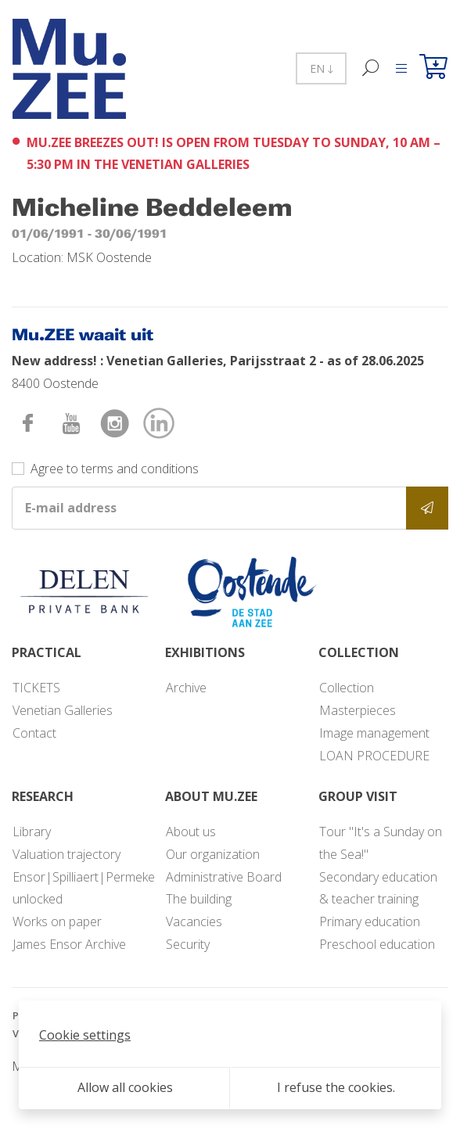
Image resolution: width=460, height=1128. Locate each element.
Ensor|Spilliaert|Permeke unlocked (84, 888)
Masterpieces (357, 710)
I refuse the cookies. (336, 1087)
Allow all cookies (125, 1087)
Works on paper (57, 921)
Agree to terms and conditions (115, 468)
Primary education (369, 921)
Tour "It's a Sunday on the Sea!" (380, 843)
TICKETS (36, 687)
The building (199, 898)
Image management (374, 733)
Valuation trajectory (66, 854)
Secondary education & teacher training (378, 888)
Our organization (213, 854)
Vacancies (194, 921)
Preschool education (377, 944)
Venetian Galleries (63, 710)
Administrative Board (224, 877)
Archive (186, 687)
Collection (346, 687)
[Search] (371, 68)
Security (188, 944)
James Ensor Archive (69, 944)
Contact (34, 733)
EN (321, 68)
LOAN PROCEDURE (374, 755)
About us (191, 831)
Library (32, 831)
